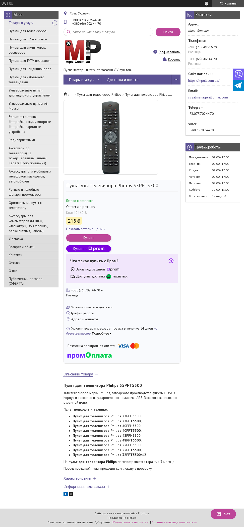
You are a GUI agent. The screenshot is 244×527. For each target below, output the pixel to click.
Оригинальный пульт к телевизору (25, 205)
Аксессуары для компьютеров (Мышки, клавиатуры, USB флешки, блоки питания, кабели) (28, 223)
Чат (223, 514)
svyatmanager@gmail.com (208, 97)
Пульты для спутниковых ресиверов (27, 50)
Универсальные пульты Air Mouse (28, 106)
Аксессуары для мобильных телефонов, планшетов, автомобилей (30, 176)
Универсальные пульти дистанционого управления (30, 92)
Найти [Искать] (168, 32)
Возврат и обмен (22, 247)
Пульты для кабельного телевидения (26, 79)
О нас (13, 270)
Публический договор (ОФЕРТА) (26, 281)
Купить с (89, 248)
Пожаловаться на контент (131, 522)
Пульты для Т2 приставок (28, 39)
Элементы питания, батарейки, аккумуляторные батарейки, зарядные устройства (30, 124)
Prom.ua (143, 513)
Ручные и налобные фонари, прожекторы (25, 192)
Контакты (15, 255)
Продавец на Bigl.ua (122, 518)
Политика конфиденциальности (174, 522)
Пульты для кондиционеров (30, 69)
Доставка (16, 239)
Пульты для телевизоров (28, 31)
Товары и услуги (21, 22)
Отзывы (14, 263)
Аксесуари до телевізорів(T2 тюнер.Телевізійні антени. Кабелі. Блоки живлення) (28, 155)
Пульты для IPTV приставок (29, 60)
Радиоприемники (22, 140)
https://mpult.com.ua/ (203, 80)
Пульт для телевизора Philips (99, 94)
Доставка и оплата (122, 80)
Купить (88, 237)
